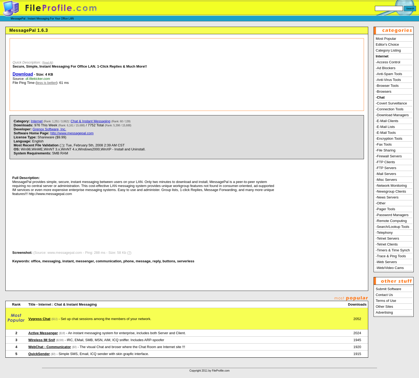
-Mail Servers (386, 174)
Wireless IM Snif (41, 340)
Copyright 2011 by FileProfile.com (209, 370)
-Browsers (383, 91)
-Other (381, 203)
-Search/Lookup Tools (392, 227)
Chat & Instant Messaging (90, 121)
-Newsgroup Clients (391, 191)
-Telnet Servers (387, 238)
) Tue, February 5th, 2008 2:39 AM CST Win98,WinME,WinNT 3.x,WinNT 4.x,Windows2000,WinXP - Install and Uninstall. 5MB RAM (79, 149)
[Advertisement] (272, 74)
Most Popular (386, 39)
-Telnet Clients (387, 244)
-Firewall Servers (389, 156)
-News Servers (387, 197)
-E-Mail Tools (386, 133)
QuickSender (39, 354)
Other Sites (384, 307)
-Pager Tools (385, 209)
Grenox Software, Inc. (49, 129)
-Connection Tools (390, 109)
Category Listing (388, 50)
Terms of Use (386, 301)
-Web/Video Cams (390, 268)
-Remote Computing (391, 221)
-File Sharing (385, 150)
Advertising (384, 312)
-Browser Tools (387, 86)
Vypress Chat (39, 319)
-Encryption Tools (389, 139)
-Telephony (384, 233)
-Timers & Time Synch (393, 250)
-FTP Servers (386, 168)
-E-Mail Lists (385, 127)
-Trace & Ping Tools (391, 256)
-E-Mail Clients (387, 121)
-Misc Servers (386, 180)
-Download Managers (392, 115)
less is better (46, 83)
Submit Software (388, 289)
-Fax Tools (384, 144)
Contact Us (384, 295)
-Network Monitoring (391, 186)
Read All (47, 62)
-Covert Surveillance (391, 103)
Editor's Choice (387, 44)
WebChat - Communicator (49, 347)
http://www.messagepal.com (72, 133)
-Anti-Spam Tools (389, 74)
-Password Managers (392, 215)
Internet (36, 121)
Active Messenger (43, 333)
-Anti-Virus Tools (388, 80)
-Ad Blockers (385, 68)
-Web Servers (386, 262)
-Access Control (388, 62)
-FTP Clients (385, 162)
